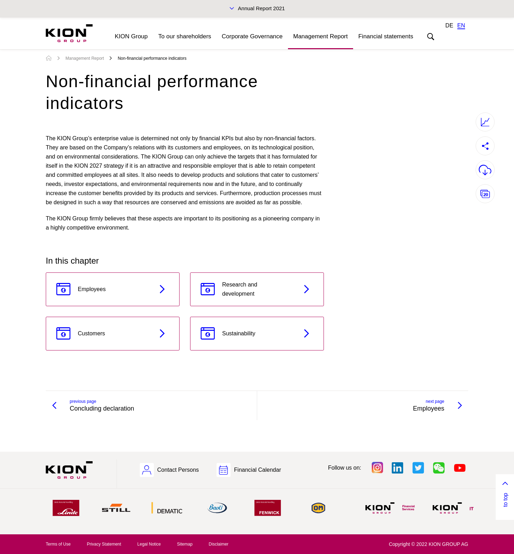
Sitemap (185, 544)
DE (449, 25)
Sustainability (238, 333)
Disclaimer (218, 544)
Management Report (320, 36)
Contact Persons (178, 470)
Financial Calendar (257, 470)
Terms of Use (58, 544)
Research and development (239, 289)
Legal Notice (149, 544)
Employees (92, 289)
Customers (91, 333)
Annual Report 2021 (261, 8)
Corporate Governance (252, 36)
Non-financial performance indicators (152, 58)
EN (461, 25)
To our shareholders (184, 36)
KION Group (131, 36)
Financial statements (385, 36)
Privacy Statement (104, 544)
